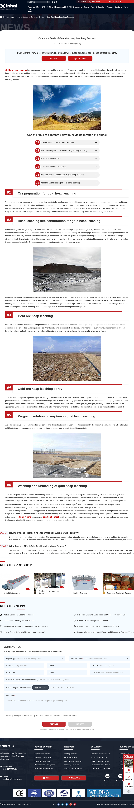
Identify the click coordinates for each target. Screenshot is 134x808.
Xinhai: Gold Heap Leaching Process (19, 615)
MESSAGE (80, 58)
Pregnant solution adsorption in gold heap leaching (62, 175)
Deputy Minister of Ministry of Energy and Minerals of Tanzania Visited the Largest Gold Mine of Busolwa (105, 632)
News (30, 11)
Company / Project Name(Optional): (20, 679)
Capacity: (10, 665)
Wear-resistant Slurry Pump (73, 768)
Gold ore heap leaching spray (53, 167)
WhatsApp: (11, 672)
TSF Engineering (75, 7)
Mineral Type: (77, 658)
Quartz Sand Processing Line (100, 768)
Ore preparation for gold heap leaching (57, 142)
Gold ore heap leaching (50, 158)
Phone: (96, 665)
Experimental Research (42, 754)
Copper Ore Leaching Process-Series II (20, 621)
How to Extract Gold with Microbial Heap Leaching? (24, 632)
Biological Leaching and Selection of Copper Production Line (101, 615)
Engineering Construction (42, 761)
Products (110, 7)
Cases (125, 7)
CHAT (54, 58)
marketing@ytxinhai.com (89, 2)
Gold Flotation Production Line (101, 754)
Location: (97, 672)
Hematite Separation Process (100, 765)
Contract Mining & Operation (94, 7)
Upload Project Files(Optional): (18, 687)
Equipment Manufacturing (42, 757)
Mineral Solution (22, 17)
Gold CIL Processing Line (99, 757)
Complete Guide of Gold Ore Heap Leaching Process (52, 17)
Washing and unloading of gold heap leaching (60, 183)
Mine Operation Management (43, 768)
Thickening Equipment (71, 765)
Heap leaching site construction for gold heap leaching (63, 150)
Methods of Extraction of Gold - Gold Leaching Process (26, 626)
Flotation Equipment (70, 757)
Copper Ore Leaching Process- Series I (93, 621)
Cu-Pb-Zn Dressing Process (100, 761)
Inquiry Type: (11, 658)
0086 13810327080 (113, 2)
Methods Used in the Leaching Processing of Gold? (98, 626)
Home (5, 17)
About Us (31, 7)
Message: (10, 695)
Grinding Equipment (70, 754)
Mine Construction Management (44, 765)
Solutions (118, 7)
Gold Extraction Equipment (72, 761)
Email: (52, 672)
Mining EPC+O (42, 7)
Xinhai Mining (25, 517)
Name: (52, 665)
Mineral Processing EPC (58, 7)
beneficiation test (51, 517)
